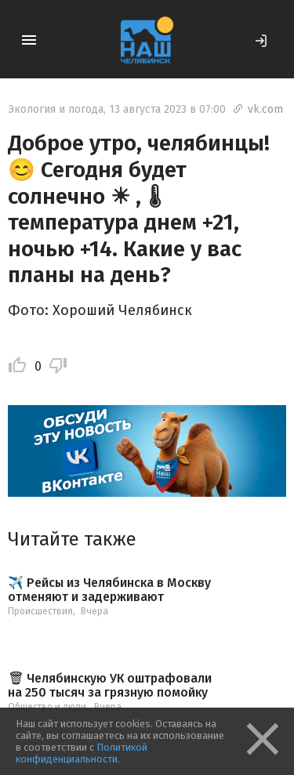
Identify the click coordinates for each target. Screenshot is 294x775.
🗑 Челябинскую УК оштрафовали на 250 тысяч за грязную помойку (110, 685)
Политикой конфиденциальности (81, 753)
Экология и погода (55, 109)
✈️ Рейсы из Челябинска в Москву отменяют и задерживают (109, 589)
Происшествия (40, 611)
